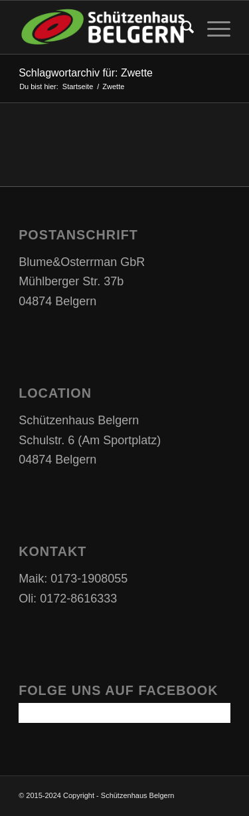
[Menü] (212, 27)
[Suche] (181, 27)
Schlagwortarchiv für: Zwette (86, 72)
